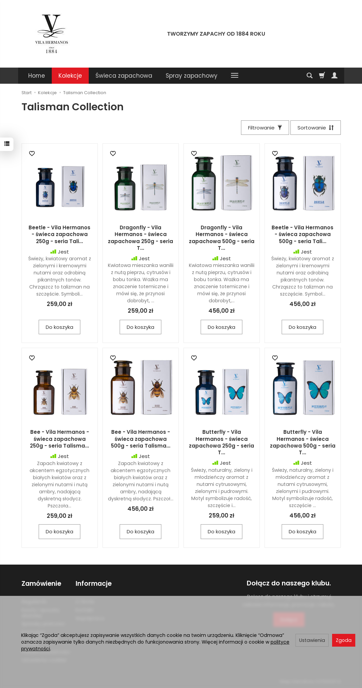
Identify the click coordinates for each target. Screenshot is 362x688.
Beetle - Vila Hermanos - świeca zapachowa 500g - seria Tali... (302, 234)
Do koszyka (59, 327)
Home (36, 76)
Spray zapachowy (191, 76)
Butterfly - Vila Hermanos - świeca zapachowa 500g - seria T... (302, 442)
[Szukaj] (309, 76)
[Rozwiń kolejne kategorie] (234, 76)
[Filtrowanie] (265, 127)
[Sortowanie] (315, 127)
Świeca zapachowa (123, 76)
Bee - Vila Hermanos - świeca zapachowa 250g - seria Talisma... (59, 439)
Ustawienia (312, 640)
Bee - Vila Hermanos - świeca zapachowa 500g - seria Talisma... (140, 439)
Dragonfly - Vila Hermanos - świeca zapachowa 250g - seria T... (140, 238)
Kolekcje (70, 76)
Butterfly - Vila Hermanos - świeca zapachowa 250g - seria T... (221, 442)
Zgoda (344, 640)
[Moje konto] (334, 76)
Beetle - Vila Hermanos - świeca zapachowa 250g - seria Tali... (59, 234)
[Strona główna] (52, 33)
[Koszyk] (322, 76)
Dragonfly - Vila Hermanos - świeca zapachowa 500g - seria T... (221, 238)
